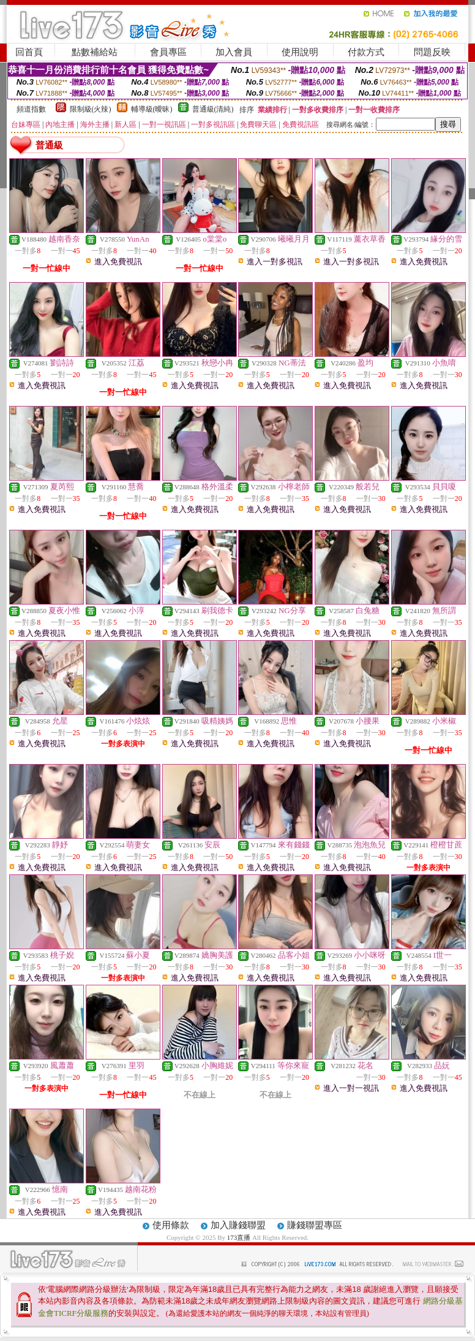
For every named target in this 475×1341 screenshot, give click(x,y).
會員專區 (168, 52)
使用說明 (300, 52)
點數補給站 (95, 52)
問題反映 (432, 52)
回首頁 (29, 52)
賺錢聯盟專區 (314, 1225)
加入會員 (233, 52)
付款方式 (366, 52)
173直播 (239, 1237)
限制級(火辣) (90, 109)
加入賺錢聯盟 (238, 1225)
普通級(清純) (213, 109)
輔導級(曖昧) (152, 109)
